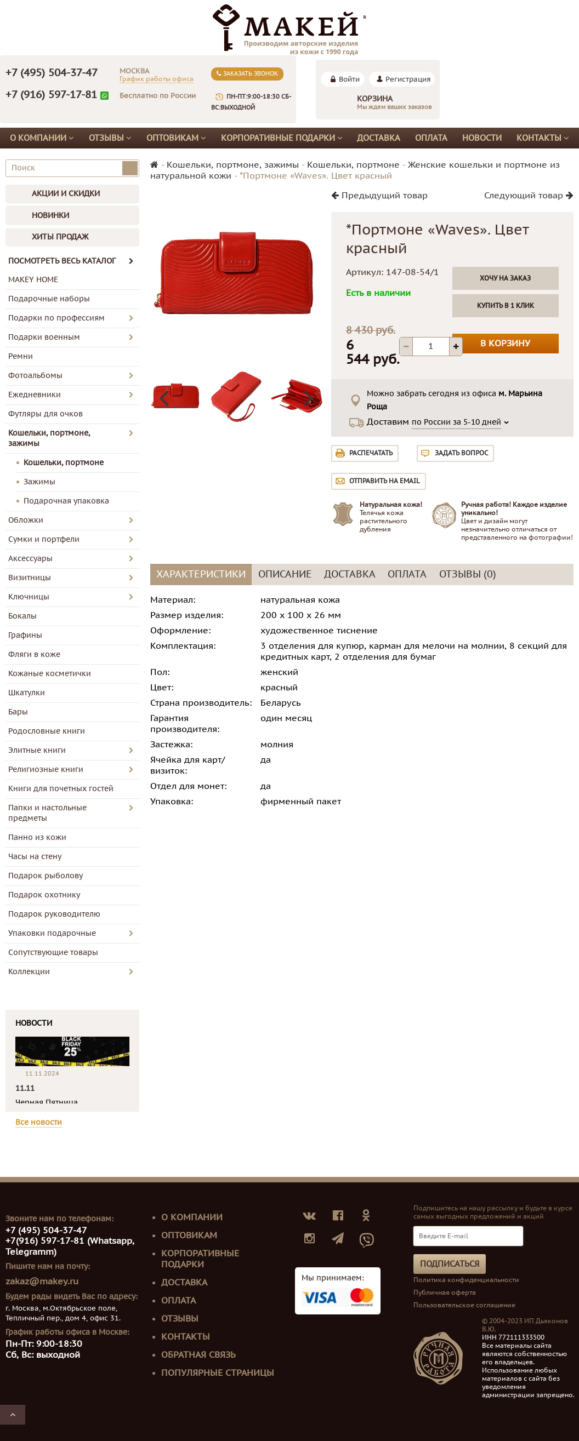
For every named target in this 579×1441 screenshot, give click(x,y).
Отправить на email (384, 481)
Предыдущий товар (379, 196)
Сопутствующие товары (53, 952)
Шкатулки (26, 692)
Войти (349, 79)
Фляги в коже (34, 654)
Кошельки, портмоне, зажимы (49, 438)
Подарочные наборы (49, 299)
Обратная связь (198, 1355)
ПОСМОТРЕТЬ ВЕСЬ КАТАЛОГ (71, 261)
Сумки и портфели (44, 539)
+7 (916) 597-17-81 (51, 95)
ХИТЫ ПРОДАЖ (60, 237)
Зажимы (39, 482)
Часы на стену (34, 856)
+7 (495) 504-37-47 (51, 73)
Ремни (20, 356)
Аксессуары (30, 558)
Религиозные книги (45, 769)
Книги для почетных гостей (60, 788)
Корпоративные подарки (282, 138)
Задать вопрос (461, 453)
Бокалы (22, 616)
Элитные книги (37, 750)
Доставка (378, 138)
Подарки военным (44, 337)
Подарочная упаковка (66, 501)
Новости (482, 138)
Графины (25, 635)
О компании (42, 138)
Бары (18, 712)
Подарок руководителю (54, 914)
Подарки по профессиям (56, 318)
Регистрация (408, 79)
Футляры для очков (45, 414)
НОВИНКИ (50, 215)
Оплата (431, 138)
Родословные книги (46, 731)
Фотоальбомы (35, 375)
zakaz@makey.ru (41, 1281)
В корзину (505, 343)
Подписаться (449, 1264)
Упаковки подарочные (52, 933)
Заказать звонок (247, 73)
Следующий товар (529, 196)
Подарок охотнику (44, 895)
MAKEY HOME (33, 279)
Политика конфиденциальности (466, 1280)
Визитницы (29, 577)
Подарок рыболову (45, 875)
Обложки (25, 520)
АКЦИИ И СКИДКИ (66, 193)
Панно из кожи (37, 837)
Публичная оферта (444, 1292)
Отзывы (110, 138)
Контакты (542, 138)
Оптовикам (176, 138)
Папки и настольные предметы (47, 813)
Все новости (38, 1122)
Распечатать (371, 453)
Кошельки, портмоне (64, 462)
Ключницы (28, 597)
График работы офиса (157, 79)
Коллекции (29, 971)
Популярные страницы (217, 1373)
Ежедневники (34, 394)
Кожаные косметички (49, 673)
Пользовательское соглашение (464, 1305)
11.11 (25, 1088)
